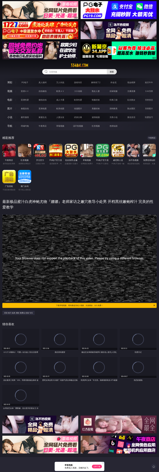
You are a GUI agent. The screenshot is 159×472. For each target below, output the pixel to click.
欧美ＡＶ (60, 91)
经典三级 (114, 99)
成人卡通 (60, 99)
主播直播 (131, 91)
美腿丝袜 (96, 108)
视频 (9, 91)
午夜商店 (43, 126)
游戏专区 (78, 82)
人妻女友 (60, 117)
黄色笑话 (131, 117)
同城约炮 (25, 126)
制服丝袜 (96, 99)
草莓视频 (60, 126)
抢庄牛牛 (149, 82)
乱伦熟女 (131, 99)
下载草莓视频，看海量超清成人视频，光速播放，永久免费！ (105, 305)
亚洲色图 (43, 108)
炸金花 (114, 82)
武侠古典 (78, 117)
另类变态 (149, 99)
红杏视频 (96, 126)
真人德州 (43, 82)
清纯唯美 (114, 108)
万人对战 (60, 82)
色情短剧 (114, 126)
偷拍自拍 (43, 99)
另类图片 (149, 108)
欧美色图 (60, 108)
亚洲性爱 (25, 99)
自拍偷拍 (43, 91)
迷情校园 (96, 117)
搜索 (112, 71)
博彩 (9, 82)
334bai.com (79, 65)
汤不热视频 (78, 126)
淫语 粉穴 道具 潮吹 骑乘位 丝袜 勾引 (18, 313)
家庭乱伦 (43, 117)
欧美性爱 (78, 99)
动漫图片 (78, 108)
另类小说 (114, 117)
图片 (9, 108)
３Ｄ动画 (78, 91)
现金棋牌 (131, 82)
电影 (9, 99)
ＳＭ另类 (149, 91)
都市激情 (25, 117)
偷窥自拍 (25, 108)
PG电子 (24, 82)
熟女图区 (131, 108)
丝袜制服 (114, 91)
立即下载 (96, 466)
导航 (9, 126)
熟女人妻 (96, 91)
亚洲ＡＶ (25, 91)
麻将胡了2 (95, 82)
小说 (9, 117)
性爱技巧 (149, 117)
